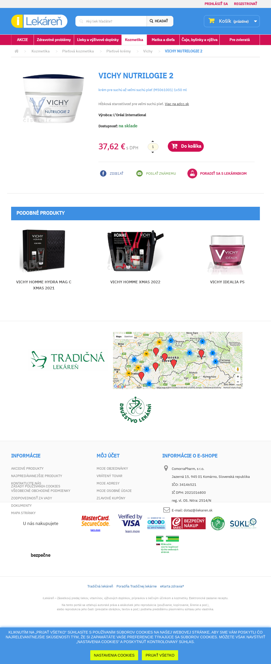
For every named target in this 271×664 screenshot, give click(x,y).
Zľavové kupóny (111, 498)
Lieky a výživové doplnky (98, 39)
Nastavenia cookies (114, 655)
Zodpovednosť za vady (31, 498)
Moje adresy (108, 483)
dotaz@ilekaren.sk (198, 510)
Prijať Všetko (160, 655)
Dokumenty (21, 505)
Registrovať (245, 4)
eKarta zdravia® (172, 620)
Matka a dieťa (163, 39)
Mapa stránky (23, 513)
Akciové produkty (27, 468)
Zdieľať (111, 173)
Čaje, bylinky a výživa (200, 39)
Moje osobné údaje (114, 490)
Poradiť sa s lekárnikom (217, 173)
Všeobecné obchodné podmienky (40, 490)
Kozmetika (134, 39)
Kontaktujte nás (26, 483)
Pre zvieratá (239, 39)
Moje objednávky (112, 468)
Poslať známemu (156, 173)
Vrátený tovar (109, 476)
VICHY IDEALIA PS (227, 281)
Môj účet (108, 456)
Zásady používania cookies (35, 520)
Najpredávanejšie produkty (36, 476)
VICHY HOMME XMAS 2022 (135, 281)
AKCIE (22, 39)
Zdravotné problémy (54, 39)
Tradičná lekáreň (100, 620)
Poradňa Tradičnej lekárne (136, 620)
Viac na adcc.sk (177, 104)
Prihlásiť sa (216, 4)
